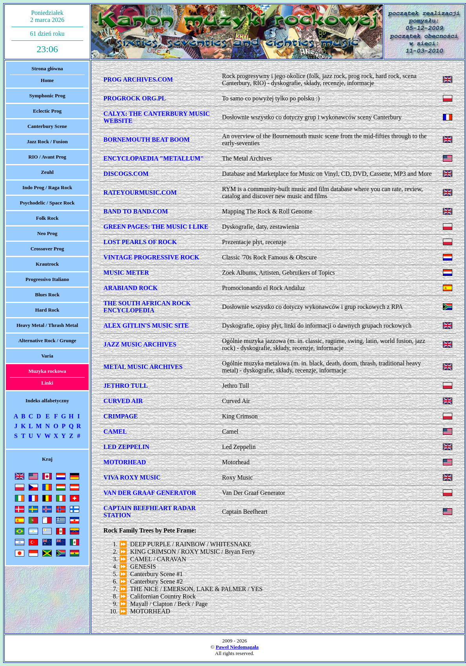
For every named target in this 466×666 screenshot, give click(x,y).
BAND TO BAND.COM (136, 211)
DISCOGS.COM (126, 173)
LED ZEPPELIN (126, 446)
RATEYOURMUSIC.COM (140, 192)
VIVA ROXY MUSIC (132, 477)
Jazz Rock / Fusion (47, 141)
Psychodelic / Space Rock (47, 203)
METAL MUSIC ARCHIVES (143, 366)
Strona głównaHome (47, 74)
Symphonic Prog (47, 96)
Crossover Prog (47, 249)
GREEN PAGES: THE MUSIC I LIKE (156, 226)
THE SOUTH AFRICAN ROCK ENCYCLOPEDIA (147, 307)
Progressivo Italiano (47, 279)
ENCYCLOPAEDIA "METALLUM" (154, 158)
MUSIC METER (126, 272)
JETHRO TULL (126, 385)
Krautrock (47, 264)
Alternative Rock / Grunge (47, 340)
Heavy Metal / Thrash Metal (47, 325)
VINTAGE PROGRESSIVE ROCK (151, 257)
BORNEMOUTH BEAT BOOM (147, 139)
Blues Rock (47, 294)
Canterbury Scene (47, 126)
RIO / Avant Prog (47, 157)
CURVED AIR (123, 401)
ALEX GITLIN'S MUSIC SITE (146, 325)
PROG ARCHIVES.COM (138, 79)
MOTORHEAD (125, 462)
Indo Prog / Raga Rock (47, 187)
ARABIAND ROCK (131, 288)
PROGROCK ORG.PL (135, 98)
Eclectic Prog (47, 111)
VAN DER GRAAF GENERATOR (150, 492)
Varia (47, 356)
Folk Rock (47, 218)
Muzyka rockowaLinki (47, 377)
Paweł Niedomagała (237, 647)
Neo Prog (47, 233)
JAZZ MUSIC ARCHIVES (140, 344)
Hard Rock (47, 310)
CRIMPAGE (121, 416)
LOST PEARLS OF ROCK (140, 242)
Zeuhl (47, 172)
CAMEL (115, 431)
